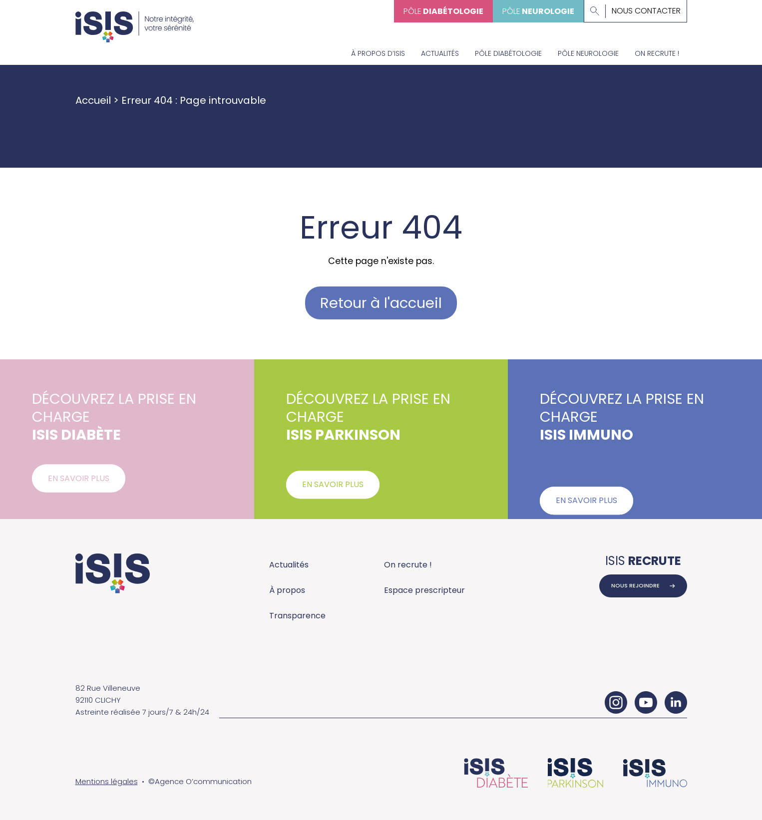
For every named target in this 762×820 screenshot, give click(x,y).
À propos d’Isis (378, 53)
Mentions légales (106, 781)
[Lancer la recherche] (594, 10)
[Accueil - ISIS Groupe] (134, 21)
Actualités (440, 53)
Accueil (93, 100)
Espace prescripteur (424, 590)
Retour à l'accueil (381, 303)
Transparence (297, 615)
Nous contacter (646, 11)
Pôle (443, 11)
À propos (287, 590)
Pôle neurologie (588, 53)
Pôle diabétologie (508, 53)
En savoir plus (78, 483)
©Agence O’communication (200, 781)
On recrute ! (657, 53)
